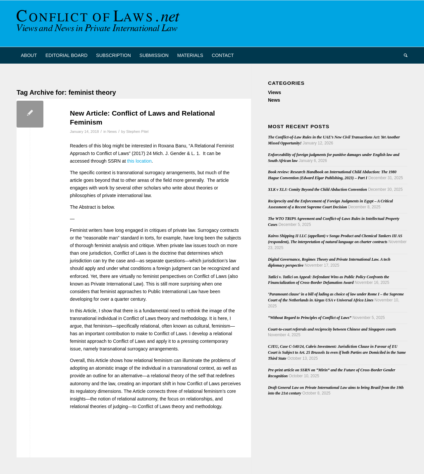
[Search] (403, 55)
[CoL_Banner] (99, 23)
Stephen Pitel (137, 131)
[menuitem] (29, 55)
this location (139, 161)
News (112, 131)
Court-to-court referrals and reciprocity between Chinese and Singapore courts (332, 329)
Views (274, 92)
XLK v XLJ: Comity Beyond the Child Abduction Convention (317, 189)
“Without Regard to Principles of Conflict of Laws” (309, 317)
